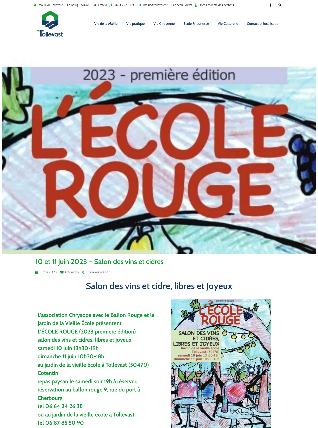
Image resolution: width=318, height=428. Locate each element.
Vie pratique (135, 23)
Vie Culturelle (228, 23)
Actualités (71, 272)
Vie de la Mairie (105, 23)
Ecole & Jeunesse (196, 23)
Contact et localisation (263, 23)
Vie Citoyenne (164, 23)
